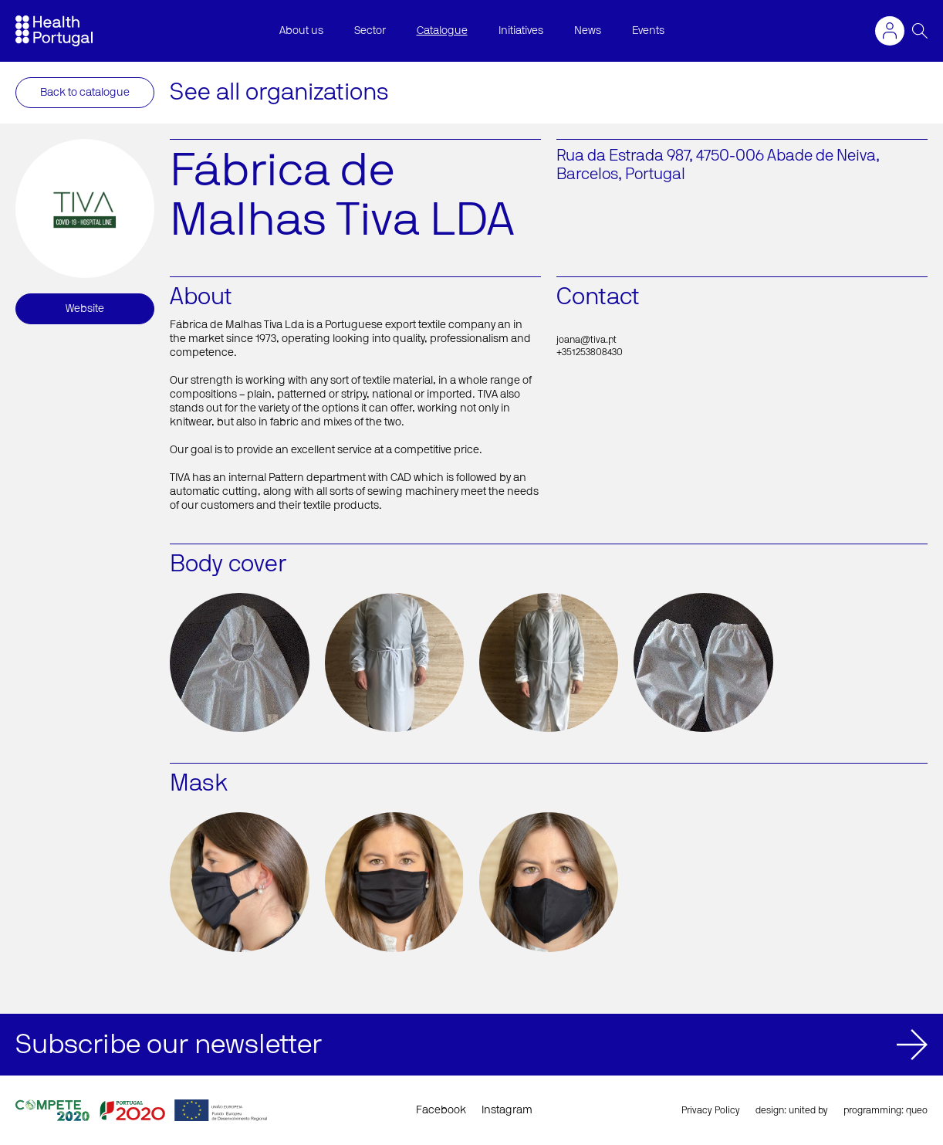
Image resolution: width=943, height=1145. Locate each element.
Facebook (441, 1110)
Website (85, 308)
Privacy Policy (710, 1110)
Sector (370, 30)
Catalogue (442, 30)
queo (917, 1110)
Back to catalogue (85, 92)
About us (301, 30)
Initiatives (521, 30)
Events (648, 30)
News (587, 30)
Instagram (507, 1110)
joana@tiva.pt (586, 339)
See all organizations (279, 92)
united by (808, 1110)
